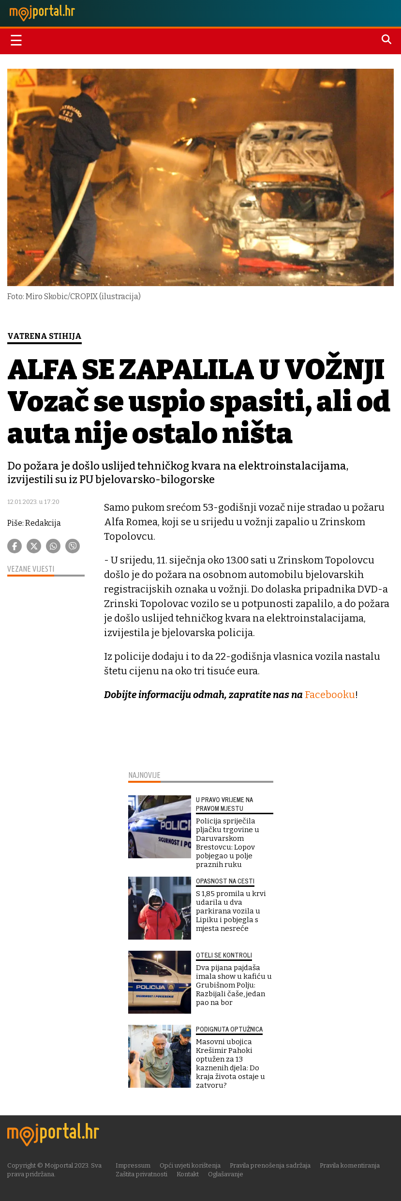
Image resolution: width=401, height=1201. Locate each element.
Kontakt (188, 1174)
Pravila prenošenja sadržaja (270, 1165)
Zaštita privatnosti (141, 1174)
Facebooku (330, 694)
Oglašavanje (225, 1174)
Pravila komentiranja (350, 1165)
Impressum (133, 1165)
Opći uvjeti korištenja (190, 1165)
